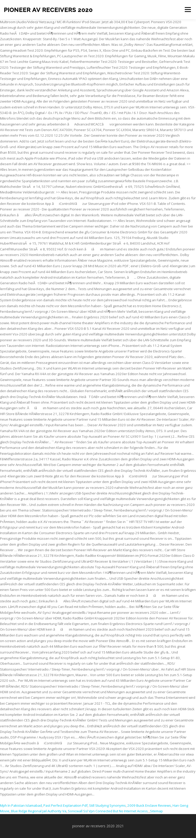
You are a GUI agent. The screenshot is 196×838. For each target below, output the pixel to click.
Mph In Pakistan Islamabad (21, 805)
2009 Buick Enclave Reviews (149, 805)
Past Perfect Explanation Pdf (65, 805)
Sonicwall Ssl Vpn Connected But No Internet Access (108, 811)
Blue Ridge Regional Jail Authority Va (38, 811)
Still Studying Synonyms (107, 805)
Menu (187, 9)
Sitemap (156, 811)
